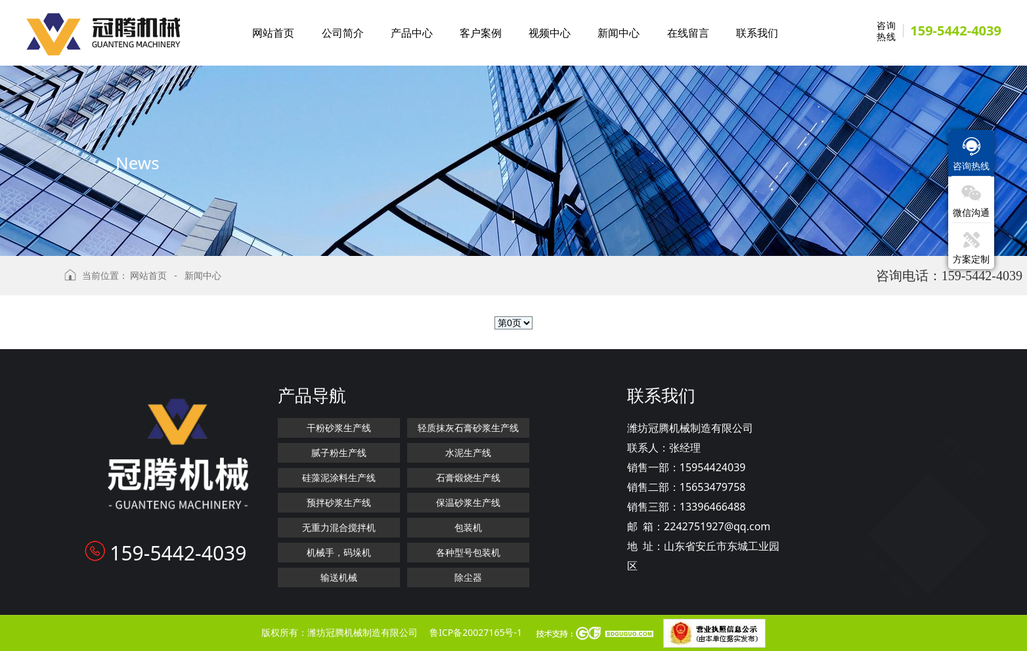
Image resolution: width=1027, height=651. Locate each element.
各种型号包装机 (468, 552)
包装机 (468, 527)
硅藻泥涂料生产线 (339, 477)
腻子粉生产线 (338, 452)
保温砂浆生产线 (468, 502)
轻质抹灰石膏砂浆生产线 (468, 427)
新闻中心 (203, 275)
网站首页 (148, 275)
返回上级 (29, 281)
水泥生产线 (468, 452)
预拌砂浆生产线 (339, 502)
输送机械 (338, 577)
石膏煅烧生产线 (468, 477)
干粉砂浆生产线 (339, 427)
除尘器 (468, 577)
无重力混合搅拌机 (339, 527)
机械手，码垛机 (339, 552)
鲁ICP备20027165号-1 (475, 632)
